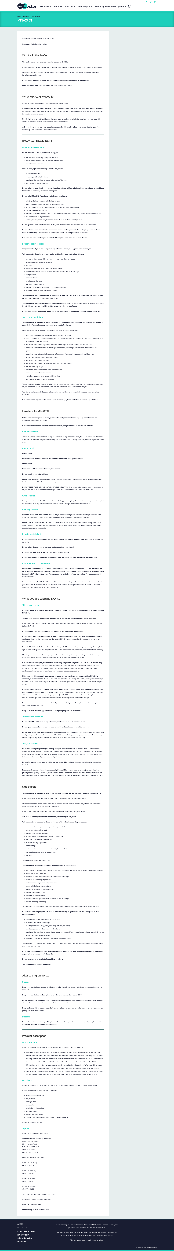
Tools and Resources (63, 6)
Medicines (44, 6)
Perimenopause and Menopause (109, 6)
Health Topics (84, 6)
